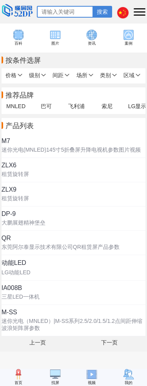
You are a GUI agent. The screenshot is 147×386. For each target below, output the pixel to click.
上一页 (37, 342)
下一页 (109, 342)
